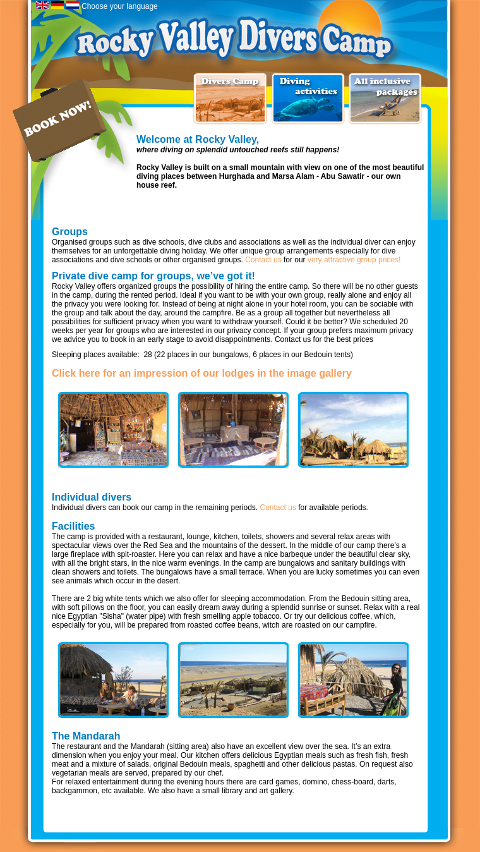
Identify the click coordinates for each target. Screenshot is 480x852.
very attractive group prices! (354, 259)
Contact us (263, 259)
